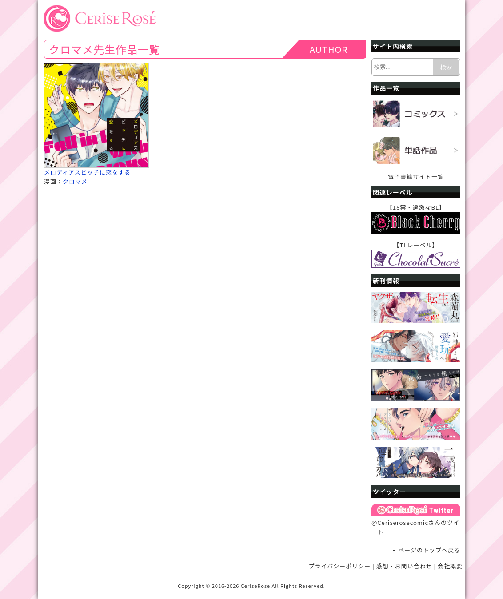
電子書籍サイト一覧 (416, 176)
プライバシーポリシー (340, 566)
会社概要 (450, 566)
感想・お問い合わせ (404, 566)
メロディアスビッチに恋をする (87, 172)
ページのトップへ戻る (429, 550)
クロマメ (75, 181)
